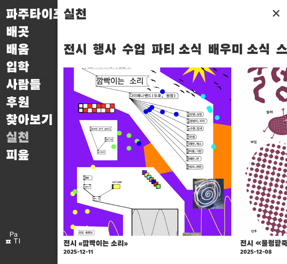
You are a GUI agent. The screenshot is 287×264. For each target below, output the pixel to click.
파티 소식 (176, 50)
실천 (17, 138)
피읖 (17, 155)
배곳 (17, 32)
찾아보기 (29, 120)
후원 (17, 102)
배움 (17, 50)
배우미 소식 (239, 50)
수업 (134, 50)
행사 (104, 50)
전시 (75, 50)
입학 (17, 67)
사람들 (23, 85)
